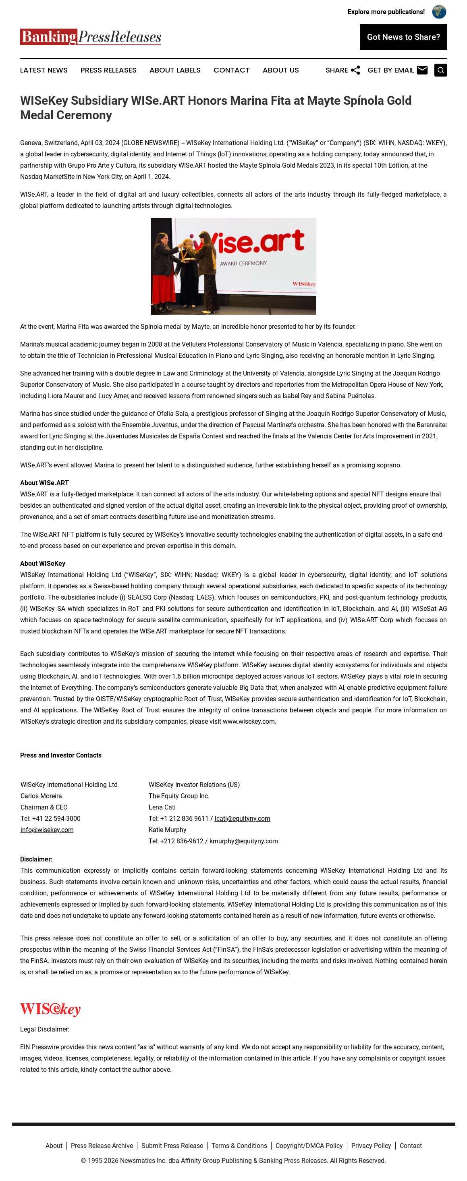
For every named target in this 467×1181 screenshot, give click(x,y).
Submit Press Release (172, 1146)
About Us (281, 70)
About (54, 1146)
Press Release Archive (102, 1146)
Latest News (44, 70)
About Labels (175, 70)
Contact (232, 70)
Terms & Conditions (239, 1146)
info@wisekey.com (47, 830)
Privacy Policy (371, 1146)
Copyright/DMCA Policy (309, 1146)
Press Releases (109, 70)
